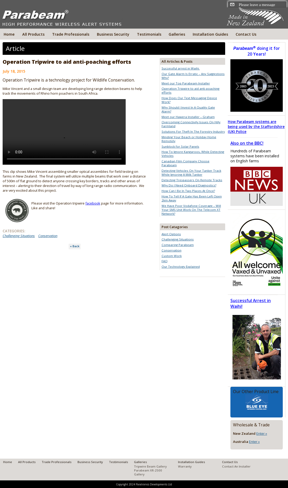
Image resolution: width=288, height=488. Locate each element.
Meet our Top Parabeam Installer (186, 83)
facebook (92, 203)
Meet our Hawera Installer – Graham (188, 117)
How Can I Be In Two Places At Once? (188, 191)
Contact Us (246, 34)
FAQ (165, 261)
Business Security (113, 34)
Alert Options (171, 234)
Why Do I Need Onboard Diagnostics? (189, 185)
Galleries (177, 34)
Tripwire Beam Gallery (150, 466)
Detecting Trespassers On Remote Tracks (192, 180)
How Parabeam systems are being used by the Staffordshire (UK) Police (256, 126)
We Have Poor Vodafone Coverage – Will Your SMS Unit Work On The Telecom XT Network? (191, 210)
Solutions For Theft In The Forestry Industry (193, 131)
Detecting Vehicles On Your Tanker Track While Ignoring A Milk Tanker (191, 172)
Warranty (185, 466)
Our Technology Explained (181, 267)
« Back (74, 246)
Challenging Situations (19, 235)
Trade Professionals (70, 34)
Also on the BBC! (246, 143)
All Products (33, 34)
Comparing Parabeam (178, 245)
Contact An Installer (236, 466)
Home (9, 34)
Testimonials (149, 34)
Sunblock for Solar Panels (180, 146)
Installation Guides (210, 34)
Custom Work (172, 256)
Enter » (261, 433)
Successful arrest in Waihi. (181, 68)
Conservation (47, 235)
